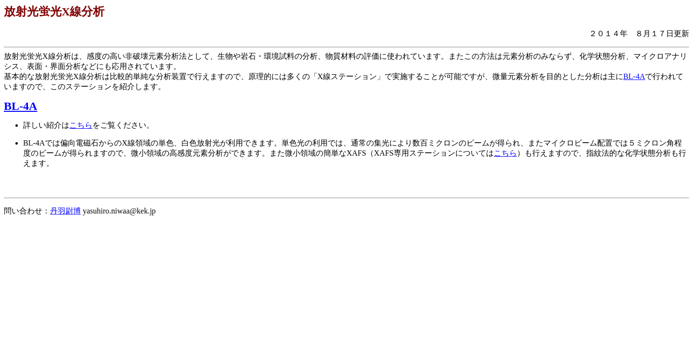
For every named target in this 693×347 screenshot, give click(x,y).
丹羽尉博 (65, 211)
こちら (80, 125)
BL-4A (634, 76)
